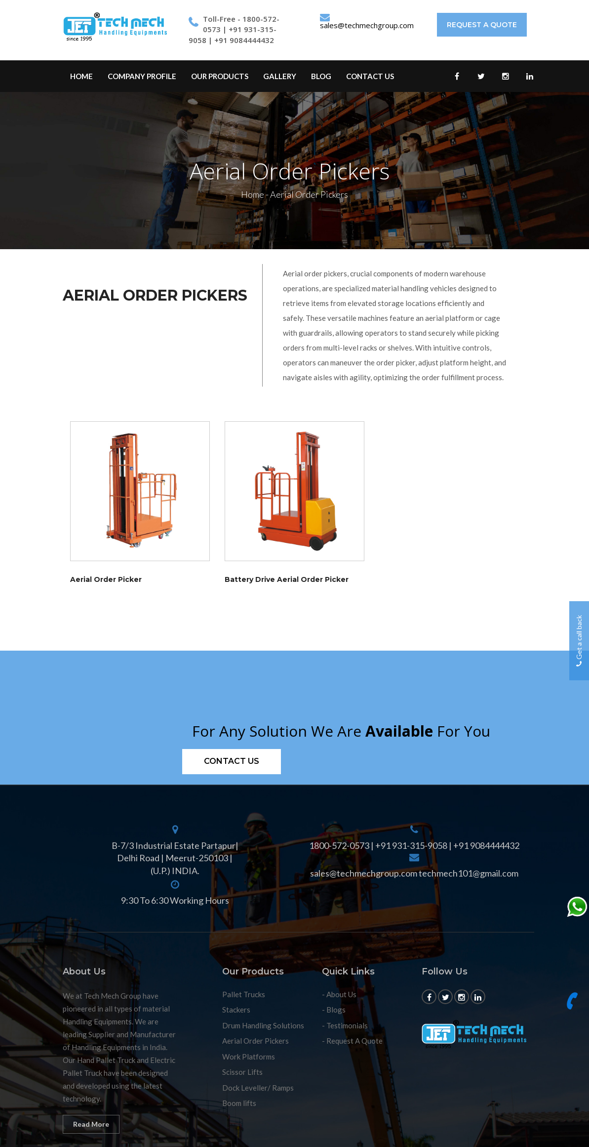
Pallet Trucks (243, 994)
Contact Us (370, 76)
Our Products (219, 76)
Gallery (279, 76)
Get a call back (579, 640)
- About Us (339, 994)
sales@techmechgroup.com (367, 25)
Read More (91, 1124)
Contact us (231, 761)
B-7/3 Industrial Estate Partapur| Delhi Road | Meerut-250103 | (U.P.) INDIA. (175, 858)
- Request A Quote (352, 1040)
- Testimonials (345, 1025)
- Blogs (334, 1009)
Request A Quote (482, 24)
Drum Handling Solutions (263, 1025)
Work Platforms (248, 1056)
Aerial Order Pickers (255, 1040)
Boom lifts (239, 1103)
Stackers (236, 1009)
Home (81, 76)
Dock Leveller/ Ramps (258, 1087)
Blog (321, 76)
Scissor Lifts (242, 1071)
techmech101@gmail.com (468, 873)
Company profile (142, 76)
